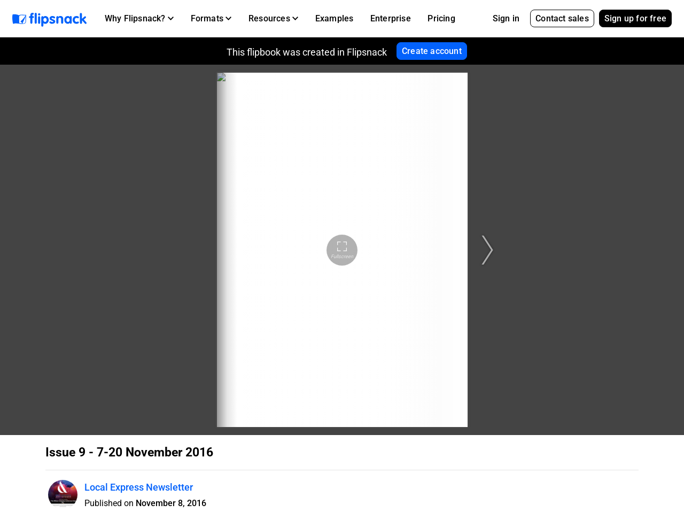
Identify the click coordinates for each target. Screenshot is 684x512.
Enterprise (390, 18)
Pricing (441, 18)
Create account (432, 51)
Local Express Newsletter (138, 487)
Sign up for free (635, 18)
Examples (334, 18)
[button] (139, 18)
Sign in (506, 18)
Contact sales (562, 18)
